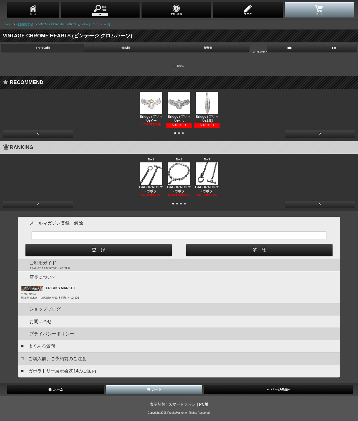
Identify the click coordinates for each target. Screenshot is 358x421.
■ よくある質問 (38, 346)
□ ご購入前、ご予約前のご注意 (53, 358)
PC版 (203, 404)
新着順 (208, 47)
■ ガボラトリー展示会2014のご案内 (58, 371)
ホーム (7, 24)
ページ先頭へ (278, 389)
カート (154, 389)
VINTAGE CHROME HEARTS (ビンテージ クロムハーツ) (74, 24)
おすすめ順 (43, 47)
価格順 (125, 47)
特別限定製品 (25, 24)
